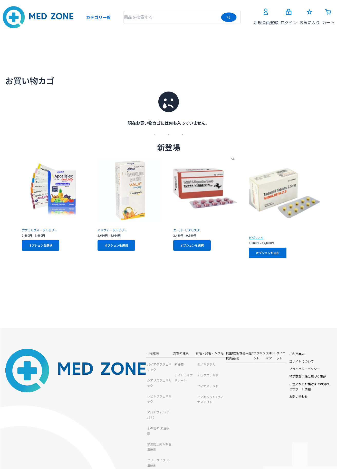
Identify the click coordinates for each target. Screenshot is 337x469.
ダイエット (255, 354)
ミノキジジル (131, 366)
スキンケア (238, 354)
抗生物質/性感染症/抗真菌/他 (187, 354)
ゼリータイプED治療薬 (60, 431)
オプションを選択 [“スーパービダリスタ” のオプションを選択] (193, 246)
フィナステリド (133, 387)
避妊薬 (91, 366)
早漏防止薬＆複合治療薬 (61, 420)
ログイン (289, 17)
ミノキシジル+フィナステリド (143, 398)
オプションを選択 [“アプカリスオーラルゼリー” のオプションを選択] (42, 246)
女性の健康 (93, 354)
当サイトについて (280, 362)
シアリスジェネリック (59, 376)
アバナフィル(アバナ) (59, 398)
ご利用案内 (275, 355)
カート (328, 17)
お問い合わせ (277, 393)
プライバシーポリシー (283, 370)
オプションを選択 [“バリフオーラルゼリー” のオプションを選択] (117, 246)
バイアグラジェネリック (61, 366)
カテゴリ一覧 (98, 17)
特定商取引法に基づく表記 (286, 378)
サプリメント (219, 354)
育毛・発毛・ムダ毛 (135, 354)
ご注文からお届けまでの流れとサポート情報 (298, 385)
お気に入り (309, 17)
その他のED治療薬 (57, 409)
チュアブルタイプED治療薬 (63, 441)
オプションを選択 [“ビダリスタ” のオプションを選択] (269, 253)
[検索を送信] (229, 17)
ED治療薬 (49, 354)
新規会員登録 (266, 16)
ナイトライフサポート (102, 376)
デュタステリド (133, 376)
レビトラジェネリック (59, 387)
